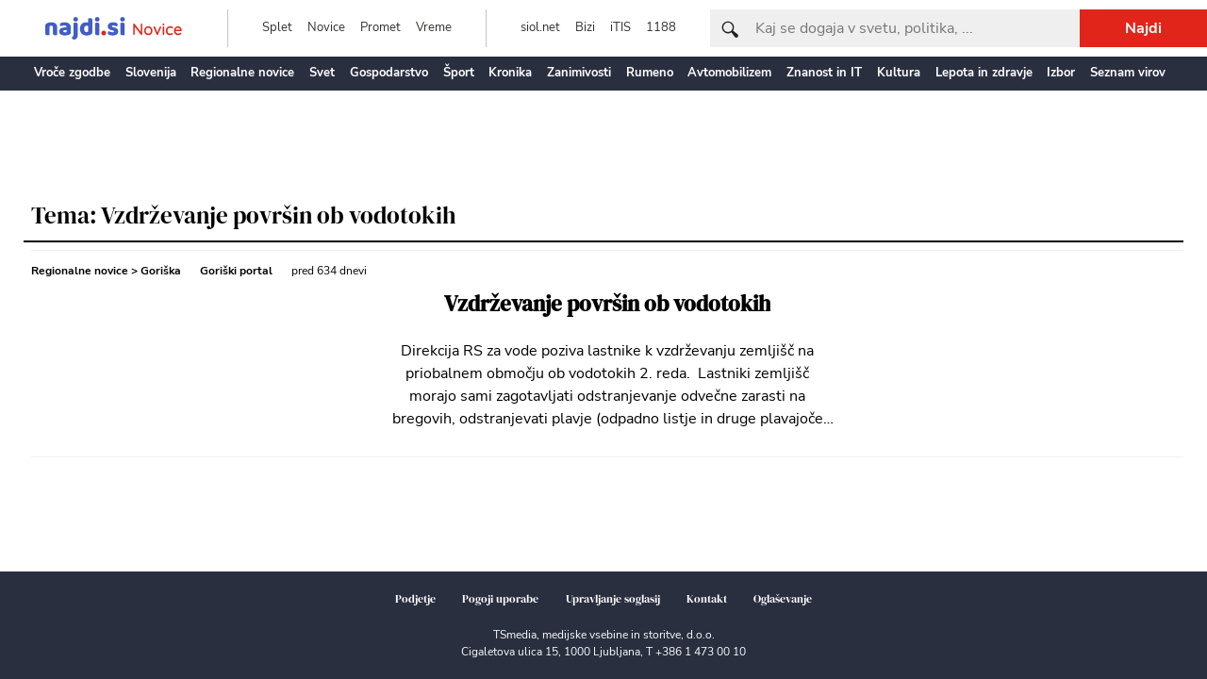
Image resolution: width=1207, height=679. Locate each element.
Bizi (585, 27)
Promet (380, 27)
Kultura (898, 72)
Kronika (510, 72)
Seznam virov (1128, 72)
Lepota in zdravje (984, 72)
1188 (661, 27)
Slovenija (150, 72)
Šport (458, 72)
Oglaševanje (782, 598)
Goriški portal (236, 270)
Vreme (434, 27)
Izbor (1061, 72)
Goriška (161, 270)
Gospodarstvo (389, 72)
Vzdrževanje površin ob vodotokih (607, 304)
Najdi (1143, 28)
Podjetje (415, 598)
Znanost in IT (824, 72)
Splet (277, 27)
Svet (322, 72)
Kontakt (706, 598)
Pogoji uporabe (500, 598)
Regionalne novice (242, 72)
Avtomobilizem (729, 72)
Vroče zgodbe (72, 72)
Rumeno (649, 72)
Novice (326, 27)
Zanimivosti (579, 72)
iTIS (620, 27)
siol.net (540, 27)
